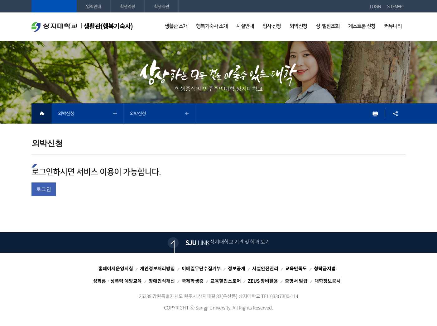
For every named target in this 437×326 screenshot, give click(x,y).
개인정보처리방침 (157, 268)
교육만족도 (296, 268)
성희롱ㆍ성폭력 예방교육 (117, 281)
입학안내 (93, 6)
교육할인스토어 (225, 281)
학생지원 (161, 6)
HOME (41, 113)
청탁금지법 (325, 268)
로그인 (43, 189)
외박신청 (66, 113)
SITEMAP (394, 6)
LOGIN (375, 6)
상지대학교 (54, 6)
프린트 (375, 113)
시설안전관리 (265, 268)
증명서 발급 (296, 281)
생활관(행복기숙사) (82, 26)
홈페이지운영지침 (115, 268)
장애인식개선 (162, 281)
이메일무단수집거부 (201, 268)
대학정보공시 (328, 281)
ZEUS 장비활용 (263, 281)
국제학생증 (193, 281)
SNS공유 (395, 113)
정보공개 (236, 268)
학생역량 (127, 6)
